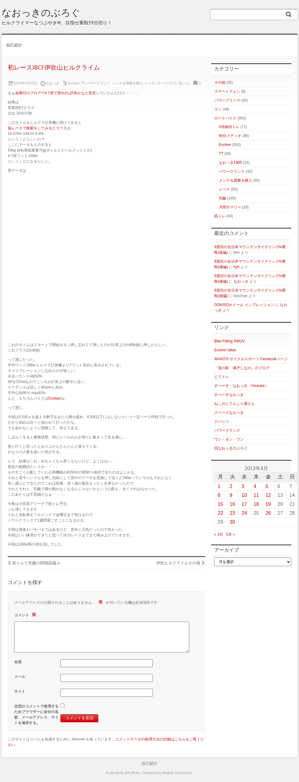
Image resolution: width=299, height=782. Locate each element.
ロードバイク (167, 83)
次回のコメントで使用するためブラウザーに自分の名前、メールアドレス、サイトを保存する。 (36, 714)
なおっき (241, 281)
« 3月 (218, 534)
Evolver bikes (225, 350)
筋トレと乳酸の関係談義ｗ (36, 563)
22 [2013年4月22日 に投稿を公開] (220, 513)
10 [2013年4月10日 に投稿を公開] (244, 495)
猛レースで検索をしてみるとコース (37, 128)
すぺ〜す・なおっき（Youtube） (241, 386)
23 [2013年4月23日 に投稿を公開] (232, 513)
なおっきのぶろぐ (41, 14)
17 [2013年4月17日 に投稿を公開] (244, 504)
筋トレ (184, 83)
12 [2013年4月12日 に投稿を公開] (268, 495)
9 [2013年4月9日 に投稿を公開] (231, 495)
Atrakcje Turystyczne (177, 773)
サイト (19, 691)
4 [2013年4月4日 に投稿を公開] (254, 486)
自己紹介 (14, 45)
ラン (218, 109)
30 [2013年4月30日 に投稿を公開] (232, 522)
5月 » (230, 534)
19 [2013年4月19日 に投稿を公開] (268, 504)
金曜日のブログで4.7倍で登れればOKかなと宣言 (55, 93)
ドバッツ (221, 421)
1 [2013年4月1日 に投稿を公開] (219, 486)
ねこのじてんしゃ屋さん (234, 403)
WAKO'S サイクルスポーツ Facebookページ (251, 359)
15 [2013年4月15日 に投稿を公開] (220, 504)
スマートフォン (227, 91)
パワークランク (98, 83)
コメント (26, 614)
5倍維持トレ (229, 127)
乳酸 (222, 198)
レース (150, 83)
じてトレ (221, 377)
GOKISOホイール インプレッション (244, 305)
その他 (219, 82)
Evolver (73, 83)
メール (19, 677)
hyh (237, 267)
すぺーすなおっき (229, 395)
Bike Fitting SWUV (229, 341)
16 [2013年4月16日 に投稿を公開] (232, 504)
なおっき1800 (230, 162)
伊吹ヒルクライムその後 (178, 563)
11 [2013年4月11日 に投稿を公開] (256, 495)
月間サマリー (230, 207)
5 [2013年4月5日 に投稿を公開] (266, 486)
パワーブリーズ (227, 100)
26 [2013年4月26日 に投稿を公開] (268, 513)
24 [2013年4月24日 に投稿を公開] (244, 513)
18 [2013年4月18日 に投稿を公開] (256, 504)
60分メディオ (230, 136)
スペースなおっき (229, 412)
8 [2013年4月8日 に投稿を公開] (219, 495)
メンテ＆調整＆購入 (127, 83)
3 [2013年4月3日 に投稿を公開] (243, 486)
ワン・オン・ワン (229, 439)
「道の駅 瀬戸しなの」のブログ (242, 368)
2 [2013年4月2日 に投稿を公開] (231, 486)
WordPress (133, 773)
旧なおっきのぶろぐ (231, 448)
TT (83, 83)
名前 (18, 662)
